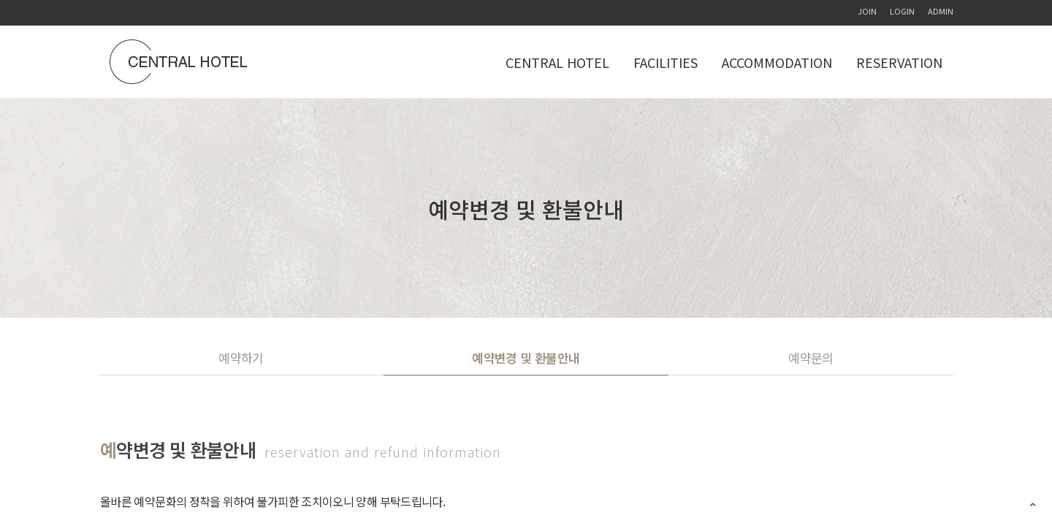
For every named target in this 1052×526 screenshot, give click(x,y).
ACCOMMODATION (777, 62)
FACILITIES (665, 62)
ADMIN (940, 11)
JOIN (867, 11)
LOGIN (902, 11)
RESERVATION (899, 62)
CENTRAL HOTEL (557, 62)
